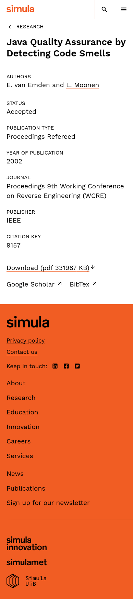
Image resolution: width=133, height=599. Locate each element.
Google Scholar (35, 284)
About (16, 383)
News (15, 474)
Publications (26, 488)
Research (25, 27)
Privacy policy (26, 340)
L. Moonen (82, 85)
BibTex (84, 284)
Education (22, 412)
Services (20, 456)
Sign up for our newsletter (48, 503)
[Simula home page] (28, 333)
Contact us (22, 351)
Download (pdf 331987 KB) (51, 268)
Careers (19, 441)
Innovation (23, 427)
